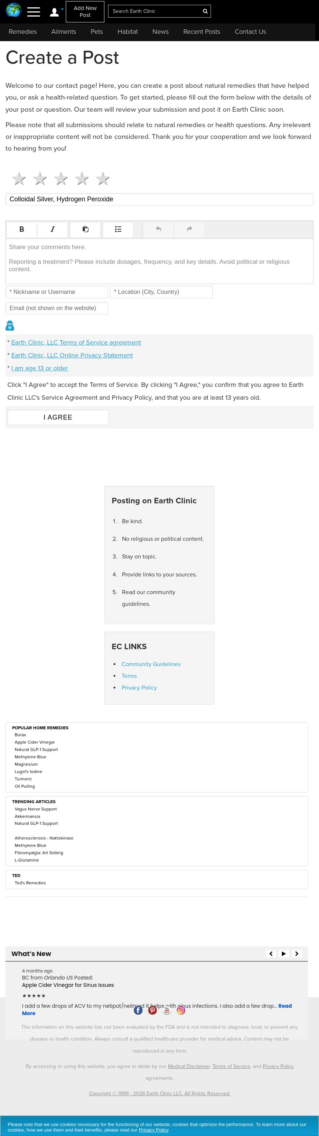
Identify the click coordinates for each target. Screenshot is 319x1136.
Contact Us (250, 32)
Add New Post (85, 11)
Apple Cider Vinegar (35, 742)
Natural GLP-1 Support (36, 749)
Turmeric (23, 778)
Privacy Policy (139, 687)
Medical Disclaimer (189, 1066)
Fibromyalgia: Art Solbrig (39, 852)
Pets (97, 32)
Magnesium (26, 764)
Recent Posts (201, 32)
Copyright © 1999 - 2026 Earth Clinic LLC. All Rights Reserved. (159, 1093)
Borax (20, 734)
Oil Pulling (25, 786)
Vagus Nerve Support (36, 809)
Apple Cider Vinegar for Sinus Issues (68, 985)
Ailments (63, 32)
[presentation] (21, 230)
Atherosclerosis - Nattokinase (44, 838)
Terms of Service (231, 1066)
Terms (129, 676)
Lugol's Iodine (28, 771)
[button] (22, 230)
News (161, 32)
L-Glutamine (27, 860)
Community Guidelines (151, 664)
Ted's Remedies (30, 882)
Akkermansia (27, 816)
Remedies (23, 32)
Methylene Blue (30, 756)
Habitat (128, 32)
